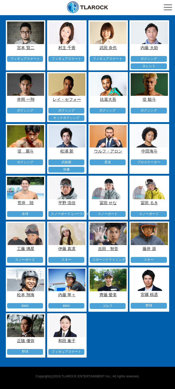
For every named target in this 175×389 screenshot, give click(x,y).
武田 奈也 (108, 48)
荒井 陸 (25, 203)
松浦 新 (66, 151)
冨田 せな (108, 203)
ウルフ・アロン (108, 151)
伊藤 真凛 (66, 249)
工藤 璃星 (25, 249)
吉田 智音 (108, 249)
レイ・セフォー (67, 99)
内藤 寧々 (66, 295)
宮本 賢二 (25, 48)
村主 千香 (66, 48)
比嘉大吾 (108, 99)
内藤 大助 (149, 48)
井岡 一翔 (25, 99)
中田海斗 (149, 151)
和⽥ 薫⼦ (66, 341)
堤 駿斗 (149, 99)
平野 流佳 (66, 203)
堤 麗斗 (25, 151)
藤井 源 (149, 249)
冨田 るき (149, 203)
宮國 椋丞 (149, 294)
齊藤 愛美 (108, 295)
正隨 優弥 (25, 341)
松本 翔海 (25, 295)
